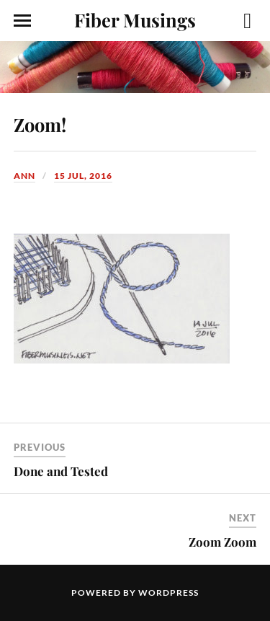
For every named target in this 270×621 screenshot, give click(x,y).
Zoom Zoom (222, 542)
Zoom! (40, 124)
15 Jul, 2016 (83, 175)
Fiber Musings (135, 19)
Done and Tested (61, 471)
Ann (24, 175)
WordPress (168, 592)
